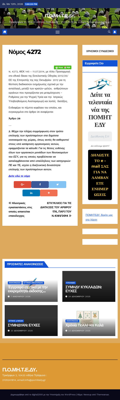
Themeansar (102, 394)
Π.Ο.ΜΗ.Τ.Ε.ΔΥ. (60, 16)
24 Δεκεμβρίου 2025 (79, 297)
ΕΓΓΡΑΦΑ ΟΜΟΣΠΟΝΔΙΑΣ (33, 283)
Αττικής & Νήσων (16, 321)
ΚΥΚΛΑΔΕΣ (70, 283)
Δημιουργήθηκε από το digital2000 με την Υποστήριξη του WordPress (43, 394)
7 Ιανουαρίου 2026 (20, 297)
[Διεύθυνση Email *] (100, 136)
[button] (109, 31)
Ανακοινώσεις (15, 283)
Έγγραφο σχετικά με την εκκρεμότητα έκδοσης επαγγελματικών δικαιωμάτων (28, 293)
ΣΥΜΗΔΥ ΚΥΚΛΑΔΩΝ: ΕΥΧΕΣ (83, 289)
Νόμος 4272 (25, 52)
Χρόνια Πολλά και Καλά (84, 325)
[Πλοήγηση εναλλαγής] (57, 31)
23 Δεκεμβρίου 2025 (22, 331)
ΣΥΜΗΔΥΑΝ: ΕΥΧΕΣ (24, 325)
